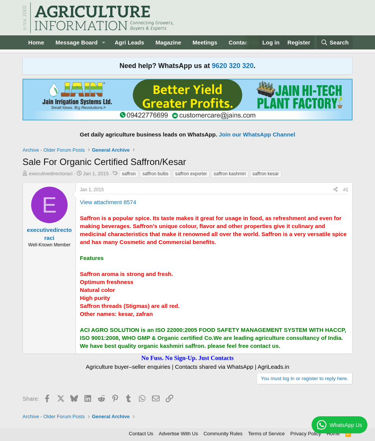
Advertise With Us (178, 433)
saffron (129, 173)
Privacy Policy (305, 433)
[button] (103, 42)
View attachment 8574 (108, 202)
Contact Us (141, 433)
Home (36, 42)
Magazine (168, 42)
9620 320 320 (232, 66)
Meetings (205, 42)
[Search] (335, 42)
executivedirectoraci (51, 173)
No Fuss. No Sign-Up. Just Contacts (187, 358)
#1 (345, 189)
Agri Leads (129, 42)
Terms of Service (266, 433)
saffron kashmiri (229, 173)
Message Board (76, 42)
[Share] (335, 190)
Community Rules (223, 433)
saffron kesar (266, 173)
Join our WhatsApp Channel (257, 134)
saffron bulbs (155, 173)
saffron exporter (191, 173)
